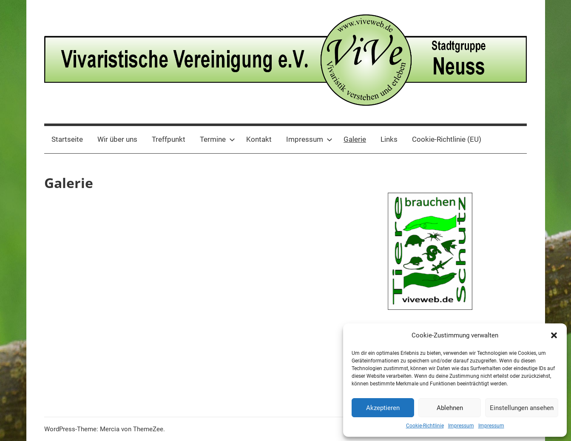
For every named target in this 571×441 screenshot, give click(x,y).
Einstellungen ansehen (522, 408)
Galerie (355, 139)
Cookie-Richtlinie (425, 426)
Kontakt (259, 139)
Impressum (461, 426)
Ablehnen (450, 408)
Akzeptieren (383, 408)
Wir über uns (117, 139)
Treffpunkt (168, 139)
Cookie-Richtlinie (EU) (446, 139)
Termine (217, 139)
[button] (554, 335)
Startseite (67, 139)
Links (389, 139)
